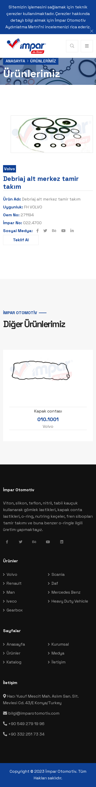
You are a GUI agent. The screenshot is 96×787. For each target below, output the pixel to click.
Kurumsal (60, 644)
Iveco (12, 601)
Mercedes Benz (66, 592)
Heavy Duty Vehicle (70, 601)
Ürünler (13, 653)
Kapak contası (48, 411)
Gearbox (15, 610)
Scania (58, 574)
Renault (14, 583)
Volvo (9, 168)
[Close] (91, 31)
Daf (55, 583)
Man (11, 592)
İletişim (59, 662)
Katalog (14, 662)
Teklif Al (21, 240)
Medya (58, 653)
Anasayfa (15, 61)
